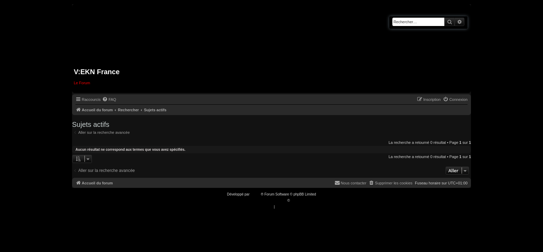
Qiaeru (296, 200)
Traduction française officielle (264, 200)
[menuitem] (109, 99)
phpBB (255, 194)
